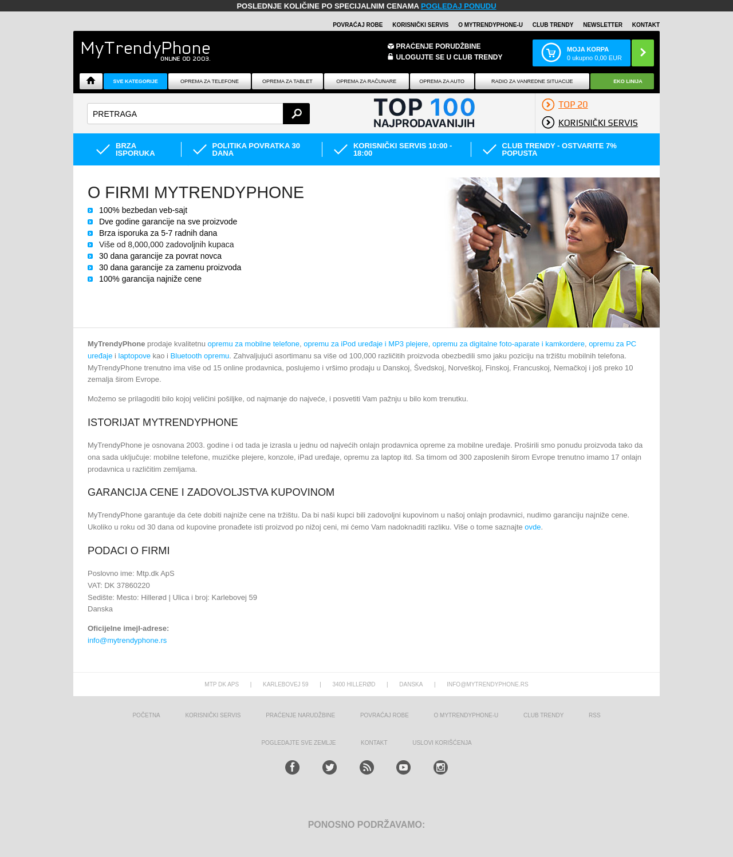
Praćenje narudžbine (300, 715)
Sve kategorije (135, 81)
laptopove (135, 356)
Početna (146, 715)
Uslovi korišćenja (441, 743)
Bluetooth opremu (200, 356)
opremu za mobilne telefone (253, 343)
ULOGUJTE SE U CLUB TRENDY (449, 57)
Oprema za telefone (209, 81)
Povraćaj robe (358, 25)
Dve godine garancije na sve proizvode (168, 221)
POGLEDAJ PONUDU (458, 6)
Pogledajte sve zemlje (298, 743)
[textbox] (198, 113)
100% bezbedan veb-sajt (143, 210)
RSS (595, 715)
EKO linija (628, 81)
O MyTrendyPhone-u (490, 25)
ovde (533, 527)
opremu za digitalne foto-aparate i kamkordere (508, 343)
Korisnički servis (420, 25)
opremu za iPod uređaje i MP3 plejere (366, 343)
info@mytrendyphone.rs (127, 640)
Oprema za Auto (441, 81)
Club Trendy (553, 25)
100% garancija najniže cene (150, 278)
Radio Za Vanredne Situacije (532, 81)
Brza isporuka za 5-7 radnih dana (158, 233)
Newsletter (602, 25)
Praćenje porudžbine (438, 46)
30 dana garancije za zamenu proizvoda (170, 267)
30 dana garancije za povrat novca (160, 255)
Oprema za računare (366, 81)
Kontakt (646, 25)
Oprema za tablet (287, 81)
